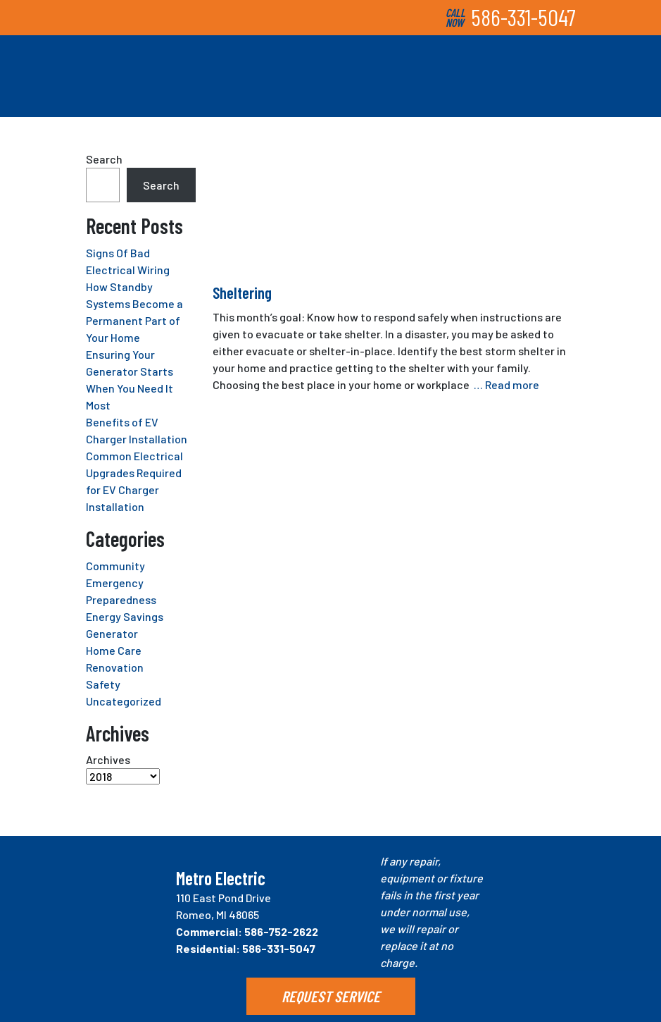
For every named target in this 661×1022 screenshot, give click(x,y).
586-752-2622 (281, 931)
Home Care (113, 650)
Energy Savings (124, 616)
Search (104, 159)
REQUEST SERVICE (331, 996)
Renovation (115, 667)
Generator (112, 633)
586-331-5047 (523, 17)
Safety (103, 684)
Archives (108, 759)
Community (115, 565)
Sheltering (242, 292)
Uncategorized (123, 701)
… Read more (506, 384)
